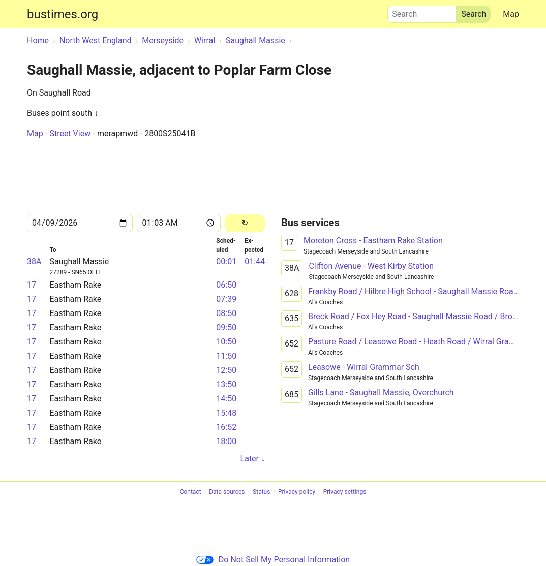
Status (261, 492)
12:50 (226, 370)
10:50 (226, 342)
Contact (190, 492)
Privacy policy (296, 492)
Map (511, 14)
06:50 (226, 285)
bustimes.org (62, 14)
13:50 (226, 384)
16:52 (226, 427)
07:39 (226, 299)
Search (422, 12)
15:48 (226, 413)
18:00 (226, 441)
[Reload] (245, 223)
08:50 (226, 313)
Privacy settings (345, 492)
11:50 (226, 356)
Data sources (227, 492)
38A (34, 261)
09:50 (226, 327)
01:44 (255, 261)
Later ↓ (252, 458)
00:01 (226, 261)
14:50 (226, 398)
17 (31, 285)
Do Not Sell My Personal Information (273, 559)
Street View (69, 133)
